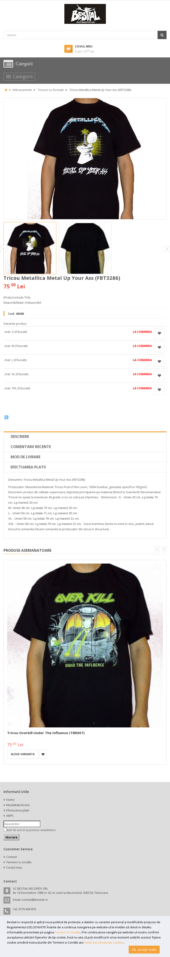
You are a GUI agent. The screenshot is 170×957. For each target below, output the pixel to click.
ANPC (10, 816)
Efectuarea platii (28, 467)
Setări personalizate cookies (104, 942)
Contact (11, 857)
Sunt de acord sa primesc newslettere (31, 830)
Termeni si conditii (18, 862)
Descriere (20, 436)
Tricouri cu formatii (51, 90)
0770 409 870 (27, 909)
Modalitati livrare (18, 805)
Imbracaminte (22, 90)
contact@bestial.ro (35, 900)
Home (10, 800)
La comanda (142, 332)
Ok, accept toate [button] (144, 949)
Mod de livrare (25, 456)
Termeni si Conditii (67, 932)
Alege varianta (23, 754)
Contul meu (14, 867)
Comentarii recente (31, 446)
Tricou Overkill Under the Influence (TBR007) (46, 732)
